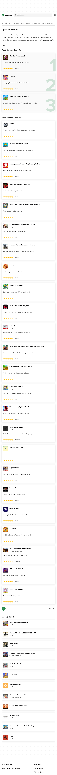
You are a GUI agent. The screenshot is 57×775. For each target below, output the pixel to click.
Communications (25, 23)
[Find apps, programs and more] (33, 15)
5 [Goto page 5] (24, 608)
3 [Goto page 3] (13, 608)
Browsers (16, 23)
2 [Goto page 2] (8, 608)
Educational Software (47, 23)
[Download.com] (7, 15)
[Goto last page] (51, 609)
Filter (4, 45)
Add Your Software (39, 772)
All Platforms (7, 23)
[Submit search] (15, 15)
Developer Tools (36, 23)
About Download (39, 769)
